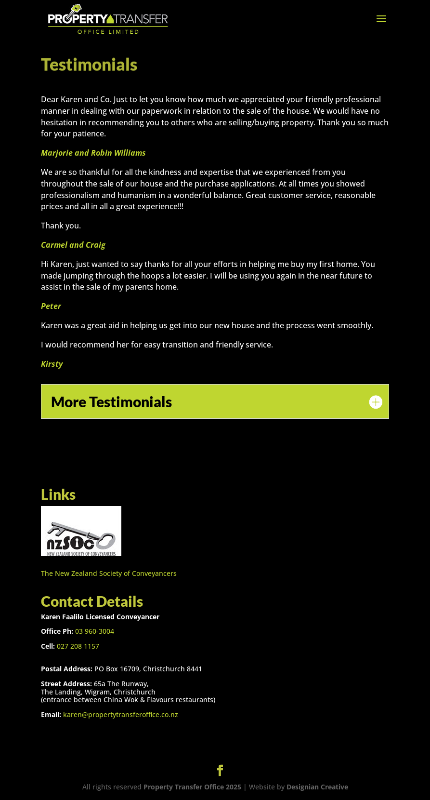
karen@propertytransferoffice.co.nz (120, 714)
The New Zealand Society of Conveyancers (109, 573)
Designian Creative (317, 786)
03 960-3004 (94, 631)
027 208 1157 (78, 646)
